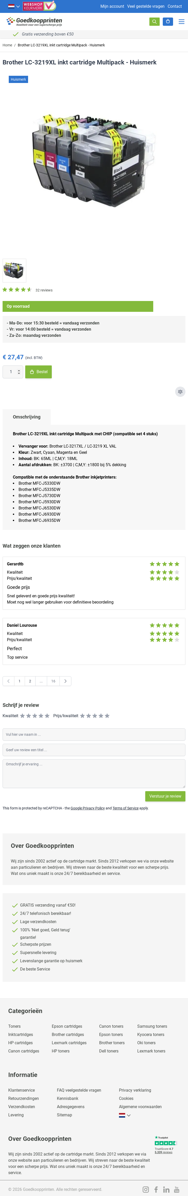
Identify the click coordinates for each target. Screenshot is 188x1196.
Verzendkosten (21, 1106)
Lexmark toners (151, 1051)
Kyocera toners (150, 1034)
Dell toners (108, 1051)
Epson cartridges (67, 1026)
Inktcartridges (20, 1034)
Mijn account (112, 6)
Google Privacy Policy (88, 808)
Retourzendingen (23, 1098)
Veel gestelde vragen (146, 6)
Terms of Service (126, 808)
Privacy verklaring (135, 1090)
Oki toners (146, 1042)
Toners (14, 1026)
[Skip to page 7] (41, 681)
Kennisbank (67, 1098)
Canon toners (111, 1026)
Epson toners (111, 1034)
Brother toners (112, 1042)
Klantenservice (21, 1090)
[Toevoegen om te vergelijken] (180, 392)
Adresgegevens (70, 1106)
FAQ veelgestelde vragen (79, 1090)
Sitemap (64, 1115)
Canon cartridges (23, 1051)
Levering (16, 1115)
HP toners (61, 1051)
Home (7, 45)
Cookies (126, 1098)
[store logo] (34, 21)
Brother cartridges (68, 1034)
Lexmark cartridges (69, 1042)
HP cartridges (20, 1042)
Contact (175, 6)
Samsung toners (152, 1026)
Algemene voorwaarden (140, 1106)
